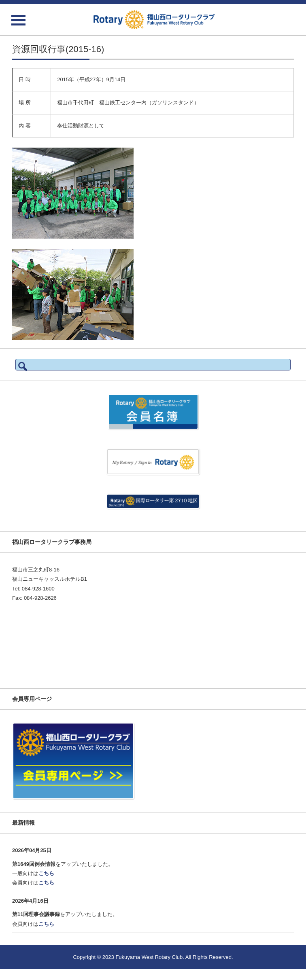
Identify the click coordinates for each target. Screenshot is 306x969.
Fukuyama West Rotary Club (149, 957)
